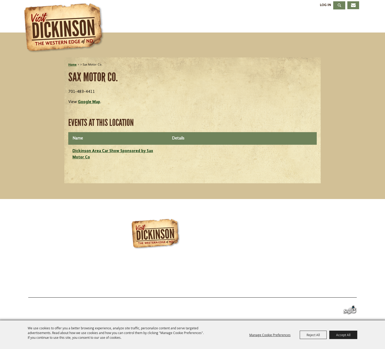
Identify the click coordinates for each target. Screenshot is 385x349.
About (345, 22)
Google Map (89, 102)
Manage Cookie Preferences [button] (270, 335)
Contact (243, 284)
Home (72, 64)
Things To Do (162, 22)
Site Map (275, 284)
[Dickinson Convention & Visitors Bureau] (65, 28)
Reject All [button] (313, 335)
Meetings (307, 22)
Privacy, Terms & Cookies (326, 284)
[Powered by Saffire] (350, 311)
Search (339, 5)
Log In (325, 5)
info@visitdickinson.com (270, 269)
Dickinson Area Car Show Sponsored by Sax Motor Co (112, 154)
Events (206, 22)
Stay (237, 22)
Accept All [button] (343, 335)
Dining (268, 22)
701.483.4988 (209, 269)
